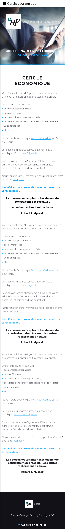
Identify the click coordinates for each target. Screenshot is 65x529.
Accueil (11, 51)
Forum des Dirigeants (25, 153)
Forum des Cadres (41, 138)
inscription (18, 179)
